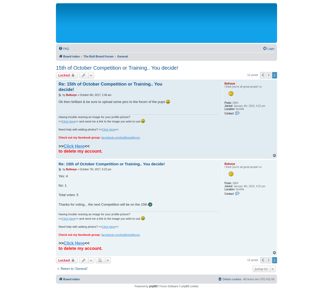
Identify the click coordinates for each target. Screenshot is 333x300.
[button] (262, 75)
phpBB (153, 286)
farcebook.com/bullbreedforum (120, 137)
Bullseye (230, 83)
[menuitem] (64, 48)
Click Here (68, 121)
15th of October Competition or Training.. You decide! (117, 68)
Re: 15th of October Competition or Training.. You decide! (110, 87)
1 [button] (269, 75)
